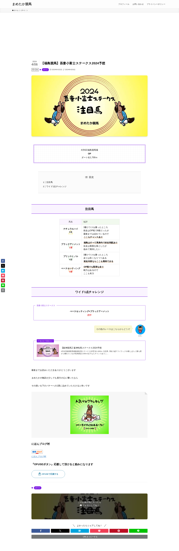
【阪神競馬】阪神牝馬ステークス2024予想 (81, 348)
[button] (40, 531)
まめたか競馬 (21, 4)
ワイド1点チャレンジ (56, 186)
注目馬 (49, 182)
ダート (45, 69)
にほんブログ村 (38, 456)
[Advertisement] (89, 32)
